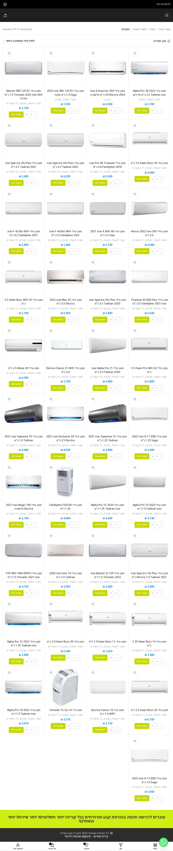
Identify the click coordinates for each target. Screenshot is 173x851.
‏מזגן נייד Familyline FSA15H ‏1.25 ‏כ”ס (65, 505)
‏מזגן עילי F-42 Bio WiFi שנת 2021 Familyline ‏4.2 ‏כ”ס (23, 232)
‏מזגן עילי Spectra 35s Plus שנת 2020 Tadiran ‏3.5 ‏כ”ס (107, 301)
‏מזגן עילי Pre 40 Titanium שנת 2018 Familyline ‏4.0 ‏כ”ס (107, 164)
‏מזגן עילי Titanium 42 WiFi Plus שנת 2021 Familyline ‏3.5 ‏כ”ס (149, 301)
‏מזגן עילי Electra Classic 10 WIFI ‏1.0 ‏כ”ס (107, 710)
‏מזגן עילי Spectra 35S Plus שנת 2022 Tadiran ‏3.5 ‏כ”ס (65, 164)
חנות (152, 29)
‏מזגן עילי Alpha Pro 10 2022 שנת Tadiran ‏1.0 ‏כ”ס (24, 710)
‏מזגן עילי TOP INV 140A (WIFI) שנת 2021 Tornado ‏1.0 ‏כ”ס (23, 573)
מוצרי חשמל (139, 29)
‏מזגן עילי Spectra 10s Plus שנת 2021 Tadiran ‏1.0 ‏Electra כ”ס (149, 573)
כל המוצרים (12, 103)
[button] (141, 110)
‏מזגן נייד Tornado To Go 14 (65, 708)
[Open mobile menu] (167, 15)
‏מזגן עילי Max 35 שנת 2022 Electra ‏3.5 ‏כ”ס (65, 301)
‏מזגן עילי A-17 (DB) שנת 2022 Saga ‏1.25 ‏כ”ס (149, 437)
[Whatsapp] (163, 842)
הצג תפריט (160, 41)
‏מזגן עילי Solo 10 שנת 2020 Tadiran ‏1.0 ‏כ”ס (65, 573)
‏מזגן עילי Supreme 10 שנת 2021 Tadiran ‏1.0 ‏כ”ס (24, 437)
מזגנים (142, 99)
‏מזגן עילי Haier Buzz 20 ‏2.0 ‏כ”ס (65, 640)
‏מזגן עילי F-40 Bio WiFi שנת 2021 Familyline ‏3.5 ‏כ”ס (65, 232)
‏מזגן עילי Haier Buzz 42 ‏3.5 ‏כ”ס (149, 163)
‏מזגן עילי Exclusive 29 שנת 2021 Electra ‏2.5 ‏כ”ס (65, 437)
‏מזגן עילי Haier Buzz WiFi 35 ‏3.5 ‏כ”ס (24, 301)
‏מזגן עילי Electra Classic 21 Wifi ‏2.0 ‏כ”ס (65, 369)
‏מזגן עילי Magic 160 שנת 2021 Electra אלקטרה (24, 505)
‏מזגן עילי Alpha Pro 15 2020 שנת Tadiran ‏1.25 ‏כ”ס (107, 505)
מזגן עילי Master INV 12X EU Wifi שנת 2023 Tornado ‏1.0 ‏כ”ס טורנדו (23, 94)
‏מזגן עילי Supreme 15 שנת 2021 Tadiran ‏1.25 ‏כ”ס (107, 437)
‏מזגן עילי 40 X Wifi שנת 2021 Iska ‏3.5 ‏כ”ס (107, 232)
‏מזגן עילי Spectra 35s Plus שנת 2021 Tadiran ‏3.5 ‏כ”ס (23, 164)
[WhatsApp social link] (5, 4)
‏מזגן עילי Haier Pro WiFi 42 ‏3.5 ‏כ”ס (149, 369)
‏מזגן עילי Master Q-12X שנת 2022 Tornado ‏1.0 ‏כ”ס (107, 573)
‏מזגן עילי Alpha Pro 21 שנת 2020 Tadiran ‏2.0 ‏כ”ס (107, 369)
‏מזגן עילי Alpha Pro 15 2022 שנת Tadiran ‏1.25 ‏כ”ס (24, 642)
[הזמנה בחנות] (19, 41)
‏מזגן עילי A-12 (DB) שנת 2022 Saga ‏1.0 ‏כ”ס (149, 778)
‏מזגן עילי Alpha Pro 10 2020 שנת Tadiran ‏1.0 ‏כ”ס (149, 505)
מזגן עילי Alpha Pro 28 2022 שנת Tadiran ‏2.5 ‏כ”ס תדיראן (149, 92)
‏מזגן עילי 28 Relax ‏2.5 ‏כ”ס (23, 367)
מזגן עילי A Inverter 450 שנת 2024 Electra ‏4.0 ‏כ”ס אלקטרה (107, 92)
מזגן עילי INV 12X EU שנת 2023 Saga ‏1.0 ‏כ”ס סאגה (65, 92)
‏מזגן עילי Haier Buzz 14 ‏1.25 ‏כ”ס (149, 642)
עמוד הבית (164, 29)
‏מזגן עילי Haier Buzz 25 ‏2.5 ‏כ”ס (149, 708)
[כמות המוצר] (157, 110)
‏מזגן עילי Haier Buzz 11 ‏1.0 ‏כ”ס (107, 640)
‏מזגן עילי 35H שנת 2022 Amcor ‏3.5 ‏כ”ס (149, 232)
